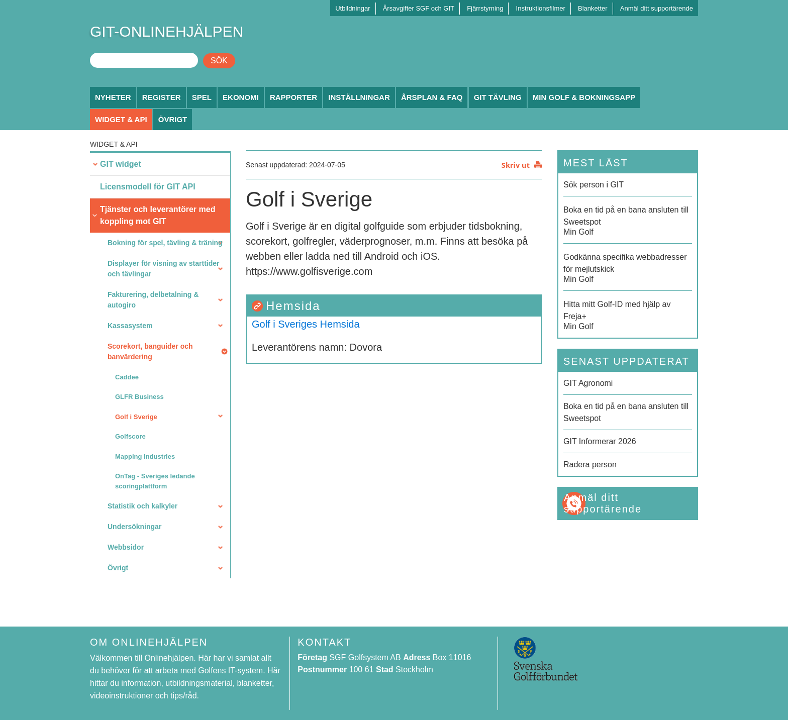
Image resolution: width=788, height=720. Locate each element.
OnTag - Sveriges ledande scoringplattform (155, 481)
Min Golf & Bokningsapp (584, 97)
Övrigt (172, 119)
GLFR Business (139, 396)
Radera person (590, 464)
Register (161, 97)
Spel (202, 97)
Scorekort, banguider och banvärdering (150, 351)
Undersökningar (134, 527)
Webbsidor (126, 547)
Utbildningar (352, 8)
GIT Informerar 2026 (599, 441)
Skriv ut (516, 165)
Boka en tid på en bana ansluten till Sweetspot (625, 412)
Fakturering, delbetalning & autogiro (153, 299)
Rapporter (293, 97)
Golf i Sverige (136, 417)
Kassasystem (130, 326)
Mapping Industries (145, 456)
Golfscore (130, 436)
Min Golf (627, 220)
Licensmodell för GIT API (147, 186)
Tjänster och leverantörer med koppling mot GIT (157, 215)
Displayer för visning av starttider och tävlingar (164, 268)
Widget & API (121, 119)
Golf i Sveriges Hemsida (306, 324)
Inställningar (359, 97)
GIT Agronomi (588, 383)
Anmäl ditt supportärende (656, 8)
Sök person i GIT (593, 184)
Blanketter (593, 8)
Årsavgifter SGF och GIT (418, 8)
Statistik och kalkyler (142, 506)
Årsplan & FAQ (432, 97)
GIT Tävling (498, 97)
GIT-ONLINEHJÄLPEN (166, 31)
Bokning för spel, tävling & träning (165, 243)
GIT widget (120, 164)
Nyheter (113, 97)
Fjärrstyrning (485, 8)
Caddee (127, 377)
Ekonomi (241, 97)
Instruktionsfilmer (540, 8)
